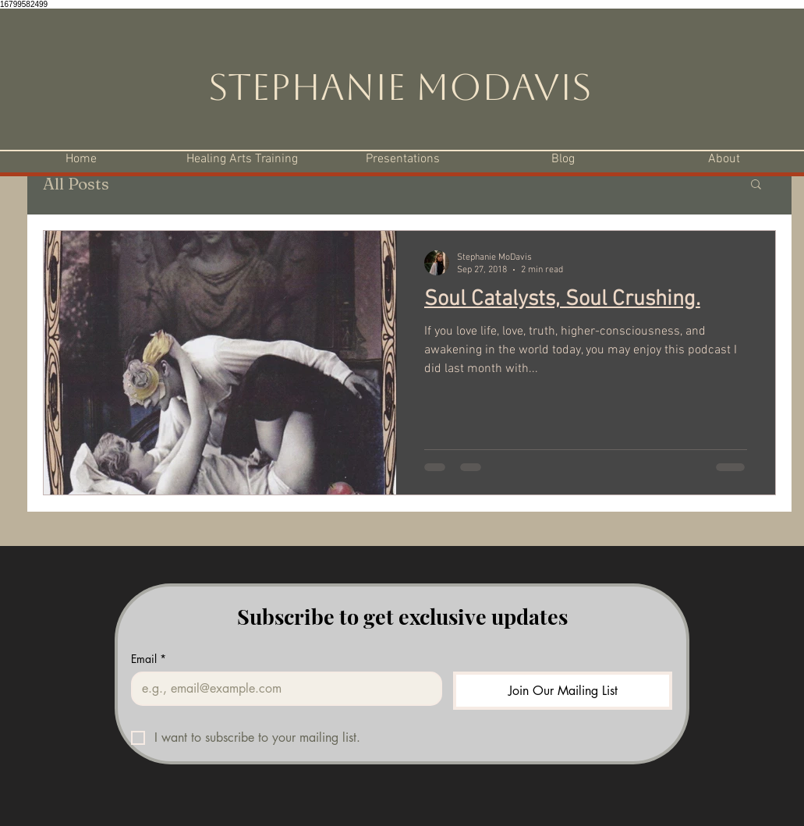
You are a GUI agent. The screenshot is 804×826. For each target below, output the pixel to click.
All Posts (76, 183)
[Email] (282, 688)
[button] (756, 185)
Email (148, 658)
